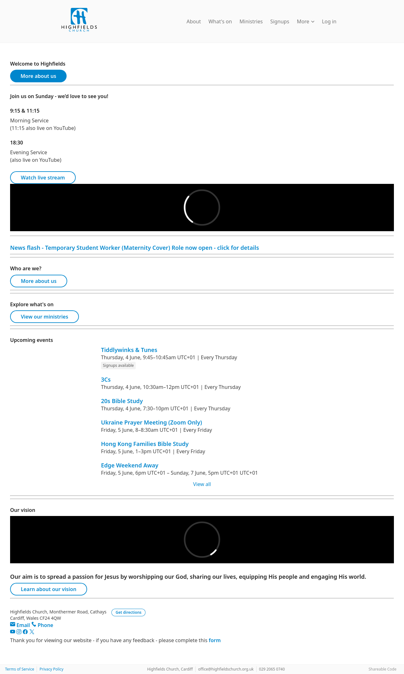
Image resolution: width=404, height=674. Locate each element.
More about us (38, 76)
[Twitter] (31, 632)
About (194, 21)
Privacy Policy (51, 669)
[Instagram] (19, 632)
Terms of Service (19, 669)
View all (202, 484)
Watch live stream (43, 177)
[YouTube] (13, 632)
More (305, 21)
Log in (329, 21)
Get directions (128, 612)
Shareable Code (382, 669)
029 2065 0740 (272, 669)
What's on (220, 21)
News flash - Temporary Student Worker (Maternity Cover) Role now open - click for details (134, 247)
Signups (279, 21)
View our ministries (44, 316)
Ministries (251, 21)
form (215, 640)
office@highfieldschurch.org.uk (226, 669)
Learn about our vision (48, 589)
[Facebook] (26, 632)
